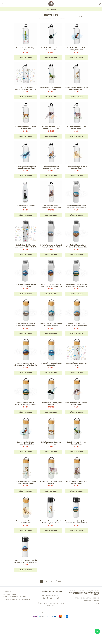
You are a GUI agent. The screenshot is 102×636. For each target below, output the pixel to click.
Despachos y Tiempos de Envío (14, 610)
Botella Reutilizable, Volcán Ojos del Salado (25, 289)
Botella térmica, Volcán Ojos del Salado (51, 370)
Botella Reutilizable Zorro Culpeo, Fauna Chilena (51, 168)
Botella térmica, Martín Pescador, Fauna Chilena (25, 451)
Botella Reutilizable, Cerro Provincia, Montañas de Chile (76, 247)
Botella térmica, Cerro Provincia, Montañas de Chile (76, 330)
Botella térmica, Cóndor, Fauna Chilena (51, 412)
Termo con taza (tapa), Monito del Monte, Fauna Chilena (51, 532)
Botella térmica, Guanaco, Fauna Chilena (51, 451)
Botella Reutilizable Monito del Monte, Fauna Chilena (76, 89)
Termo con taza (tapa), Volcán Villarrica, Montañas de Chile (76, 532)
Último (58, 595)
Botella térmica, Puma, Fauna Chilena (51, 491)
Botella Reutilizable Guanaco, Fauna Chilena (25, 128)
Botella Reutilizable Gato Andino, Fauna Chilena (51, 128)
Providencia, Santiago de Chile (87, 611)
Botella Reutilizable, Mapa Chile (25, 49)
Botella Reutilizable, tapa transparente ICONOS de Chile (26, 248)
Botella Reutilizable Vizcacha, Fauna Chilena (76, 168)
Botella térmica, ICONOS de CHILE (76, 370)
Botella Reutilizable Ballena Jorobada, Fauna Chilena (25, 168)
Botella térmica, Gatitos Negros (25, 207)
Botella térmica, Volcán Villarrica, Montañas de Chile (26, 412)
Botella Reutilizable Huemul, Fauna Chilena (51, 89)
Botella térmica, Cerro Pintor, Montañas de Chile (51, 330)
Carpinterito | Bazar (91, 614)
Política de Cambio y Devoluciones (16, 612)
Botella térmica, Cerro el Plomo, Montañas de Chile (25, 330)
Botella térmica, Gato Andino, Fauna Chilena (76, 412)
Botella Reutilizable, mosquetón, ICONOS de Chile (25, 89)
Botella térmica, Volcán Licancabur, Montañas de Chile (25, 371)
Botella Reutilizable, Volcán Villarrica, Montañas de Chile (76, 289)
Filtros (82, 17)
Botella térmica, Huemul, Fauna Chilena (76, 451)
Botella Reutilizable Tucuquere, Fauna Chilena (51, 207)
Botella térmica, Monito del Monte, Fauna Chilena (25, 491)
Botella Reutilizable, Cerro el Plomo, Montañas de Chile (51, 247)
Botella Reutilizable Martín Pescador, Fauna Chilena (76, 49)
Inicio (47, 9)
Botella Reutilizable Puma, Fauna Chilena (76, 128)
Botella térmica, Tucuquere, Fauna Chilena (76, 491)
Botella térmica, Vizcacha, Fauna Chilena (25, 531)
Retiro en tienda (9, 607)
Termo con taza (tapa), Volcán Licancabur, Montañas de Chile (25, 573)
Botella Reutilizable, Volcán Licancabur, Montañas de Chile (51, 290)
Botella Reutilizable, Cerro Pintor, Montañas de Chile (76, 207)
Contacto (7, 605)
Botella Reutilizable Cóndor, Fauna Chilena (51, 49)
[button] (25, 58)
